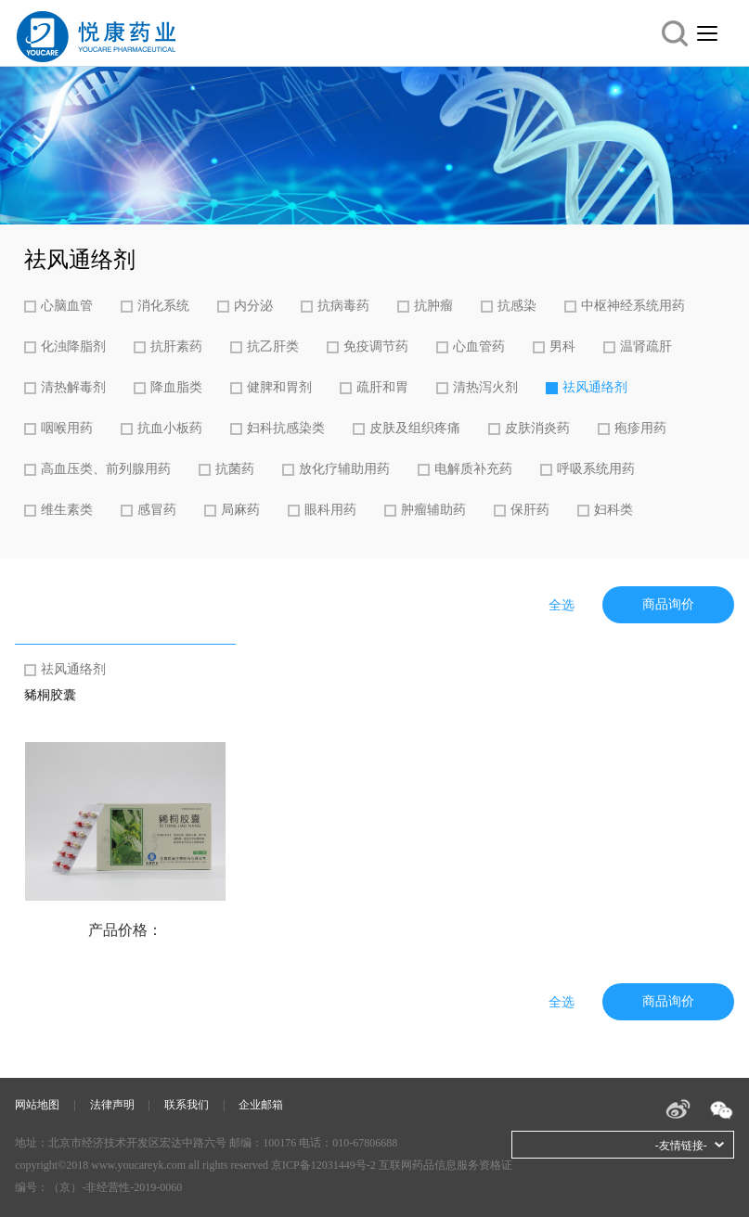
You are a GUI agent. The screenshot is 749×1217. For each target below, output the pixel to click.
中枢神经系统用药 (633, 306)
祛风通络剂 (594, 387)
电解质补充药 (473, 469)
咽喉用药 (67, 428)
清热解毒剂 (73, 387)
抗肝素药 (176, 346)
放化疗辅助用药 (344, 469)
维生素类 (67, 510)
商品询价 (668, 604)
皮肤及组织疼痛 (414, 428)
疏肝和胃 (382, 387)
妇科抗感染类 (286, 428)
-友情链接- (681, 1145)
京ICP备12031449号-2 (323, 1165)
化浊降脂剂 (73, 346)
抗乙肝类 (273, 346)
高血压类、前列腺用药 (106, 469)
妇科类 (613, 510)
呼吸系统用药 (596, 469)
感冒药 (156, 510)
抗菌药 (234, 469)
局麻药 (240, 510)
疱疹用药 (640, 428)
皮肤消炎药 (537, 428)
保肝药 (529, 510)
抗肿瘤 (433, 306)
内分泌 (253, 306)
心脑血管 (67, 306)
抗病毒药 (343, 306)
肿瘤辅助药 (433, 510)
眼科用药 (330, 510)
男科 (562, 346)
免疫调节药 (375, 346)
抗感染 (516, 306)
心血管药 (479, 346)
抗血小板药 (169, 428)
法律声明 (112, 1104)
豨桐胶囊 (50, 695)
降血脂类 (176, 387)
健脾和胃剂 (279, 387)
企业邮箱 (261, 1104)
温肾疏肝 (646, 346)
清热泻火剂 (485, 387)
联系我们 (186, 1104)
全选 (562, 605)
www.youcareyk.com (138, 1165)
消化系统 (163, 306)
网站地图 (37, 1104)
